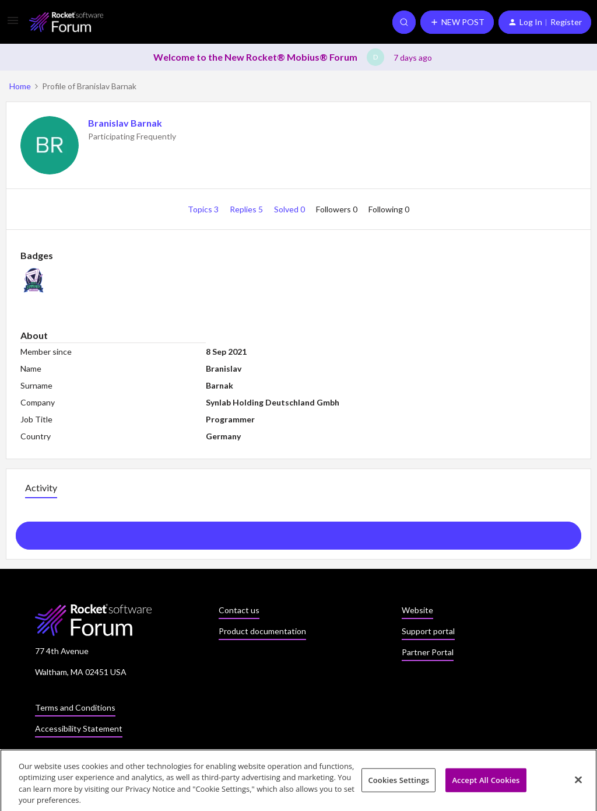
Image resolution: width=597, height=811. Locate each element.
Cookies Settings (398, 783)
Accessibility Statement (78, 728)
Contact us (239, 610)
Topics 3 (204, 209)
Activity (41, 487)
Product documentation (262, 631)
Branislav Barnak (125, 122)
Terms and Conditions (75, 707)
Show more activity (298, 532)
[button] (13, 24)
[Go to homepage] (66, 22)
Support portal (428, 631)
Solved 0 (290, 209)
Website (417, 610)
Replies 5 (247, 209)
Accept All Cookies (485, 783)
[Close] (578, 783)
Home (20, 86)
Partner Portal (428, 652)
